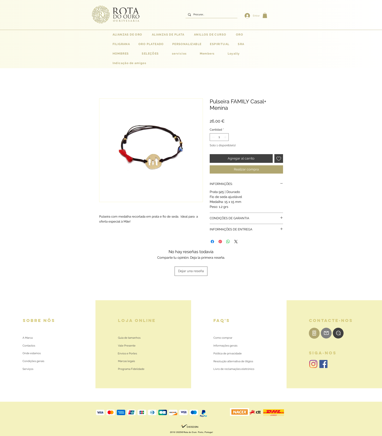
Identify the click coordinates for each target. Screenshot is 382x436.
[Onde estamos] (32, 353)
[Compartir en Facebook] (212, 241)
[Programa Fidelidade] (131, 369)
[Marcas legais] (126, 361)
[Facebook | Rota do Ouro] (323, 364)
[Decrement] (212, 137)
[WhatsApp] (338, 333)
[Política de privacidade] (227, 353)
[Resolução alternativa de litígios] (233, 361)
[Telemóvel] (314, 333)
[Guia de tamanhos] (129, 338)
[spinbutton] (219, 137)
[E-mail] (326, 333)
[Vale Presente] (127, 345)
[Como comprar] (222, 338)
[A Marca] (28, 338)
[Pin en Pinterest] (220, 241)
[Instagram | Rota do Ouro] (313, 364)
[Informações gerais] (225, 345)
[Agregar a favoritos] (278, 158)
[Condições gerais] (33, 361)
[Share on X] (235, 241)
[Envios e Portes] (127, 353)
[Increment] (225, 137)
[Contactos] (32, 345)
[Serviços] (28, 369)
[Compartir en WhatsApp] (228, 241)
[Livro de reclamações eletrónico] (233, 369)
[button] (265, 15)
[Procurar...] (211, 14)
